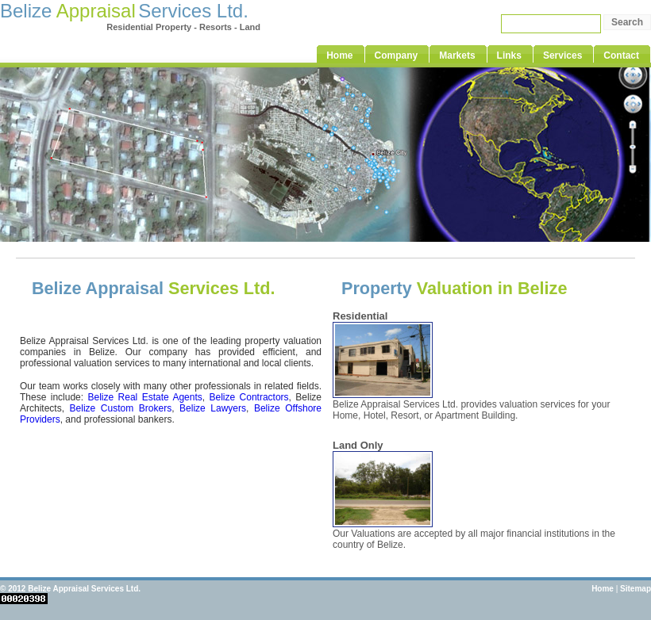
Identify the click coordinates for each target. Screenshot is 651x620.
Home (602, 588)
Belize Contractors (248, 397)
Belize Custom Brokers (121, 408)
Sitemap (635, 588)
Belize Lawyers (212, 408)
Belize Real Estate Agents (145, 397)
